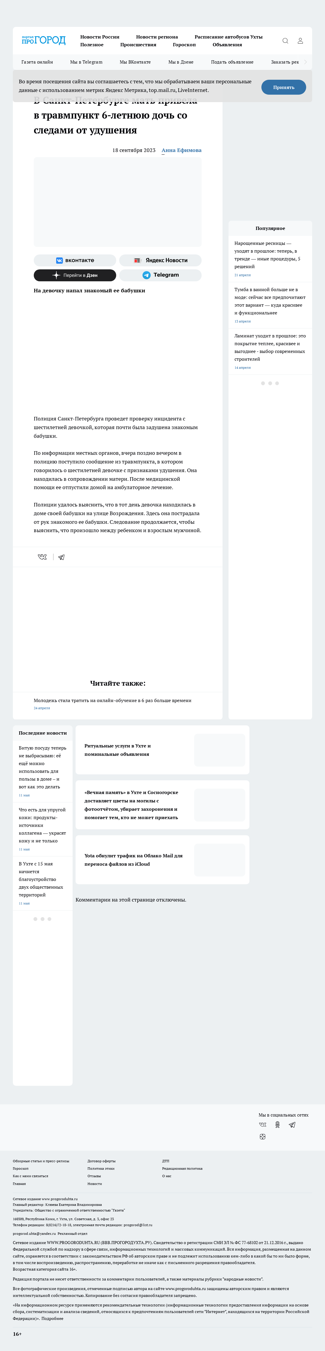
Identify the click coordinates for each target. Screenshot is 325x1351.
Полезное (92, 44)
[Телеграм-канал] (160, 275)
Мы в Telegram (86, 62)
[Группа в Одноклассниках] (277, 1125)
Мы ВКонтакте (135, 62)
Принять (284, 87)
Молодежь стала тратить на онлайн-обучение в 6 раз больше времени (118, 704)
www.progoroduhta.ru (60, 1199)
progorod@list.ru (138, 1225)
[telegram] (63, 557)
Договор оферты (102, 1161)
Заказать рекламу (290, 62)
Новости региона (157, 37)
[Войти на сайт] (300, 41)
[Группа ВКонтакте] (75, 260)
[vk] (43, 557)
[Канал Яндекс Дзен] (75, 275)
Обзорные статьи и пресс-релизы (41, 1161)
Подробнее (52, 1318)
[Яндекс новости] (160, 260)
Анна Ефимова (182, 150)
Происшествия (138, 44)
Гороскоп (184, 44)
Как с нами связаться (30, 1176)
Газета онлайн (37, 62)
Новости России (99, 37)
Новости (95, 1183)
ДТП (165, 1161)
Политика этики (101, 1168)
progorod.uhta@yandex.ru (35, 1233)
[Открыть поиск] (285, 41)
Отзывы (94, 1176)
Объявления (227, 44)
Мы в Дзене (181, 62)
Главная (19, 1183)
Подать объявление (232, 62)
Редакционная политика (182, 1168)
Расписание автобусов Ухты (229, 37)
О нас (166, 1176)
